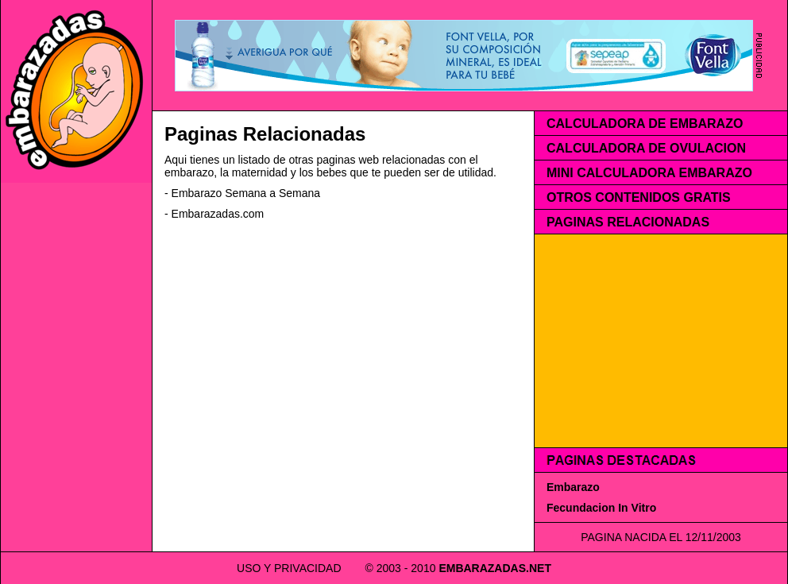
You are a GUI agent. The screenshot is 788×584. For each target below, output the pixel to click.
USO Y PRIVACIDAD (289, 568)
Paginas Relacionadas (264, 134)
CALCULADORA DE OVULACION (646, 148)
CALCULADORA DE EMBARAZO (645, 123)
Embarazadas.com (218, 213)
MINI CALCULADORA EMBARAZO (649, 173)
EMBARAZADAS (482, 568)
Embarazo (573, 487)
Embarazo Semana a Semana (246, 193)
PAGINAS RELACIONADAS (628, 222)
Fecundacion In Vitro (601, 507)
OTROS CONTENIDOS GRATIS (639, 197)
